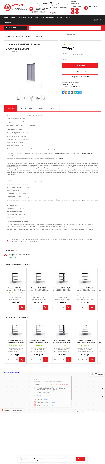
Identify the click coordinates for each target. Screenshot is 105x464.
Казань (54, 13)
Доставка (53, 108)
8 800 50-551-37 (41, 9)
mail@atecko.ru (76, 6)
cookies (32, 458)
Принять (80, 459)
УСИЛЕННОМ (58, 153)
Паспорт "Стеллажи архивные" (19, 255)
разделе (60, 159)
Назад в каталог (69, 35)
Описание (10, 108)
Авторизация (97, 20)
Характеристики (26, 108)
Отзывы (40, 108)
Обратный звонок (39, 12)
